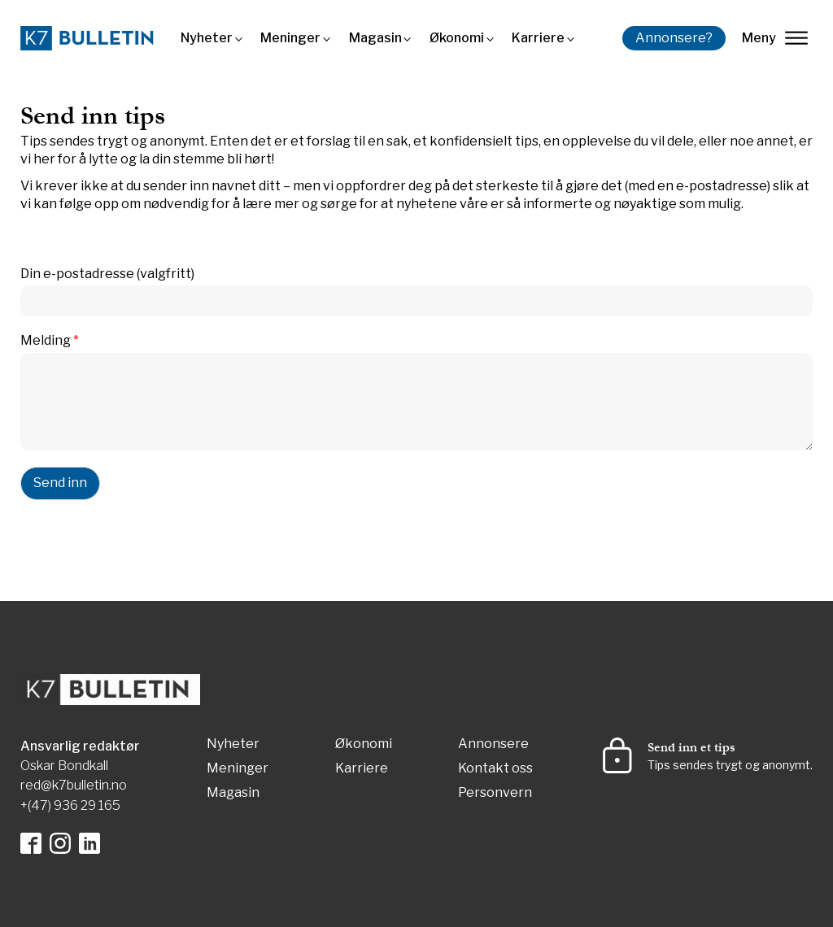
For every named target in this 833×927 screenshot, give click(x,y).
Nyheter (207, 38)
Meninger (290, 38)
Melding (49, 340)
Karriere (538, 38)
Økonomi (457, 38)
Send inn (60, 482)
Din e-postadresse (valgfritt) (107, 273)
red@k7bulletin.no (73, 785)
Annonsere (493, 744)
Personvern (495, 793)
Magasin (375, 38)
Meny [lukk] (775, 38)
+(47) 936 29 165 (70, 805)
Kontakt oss (495, 769)
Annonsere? (674, 38)
